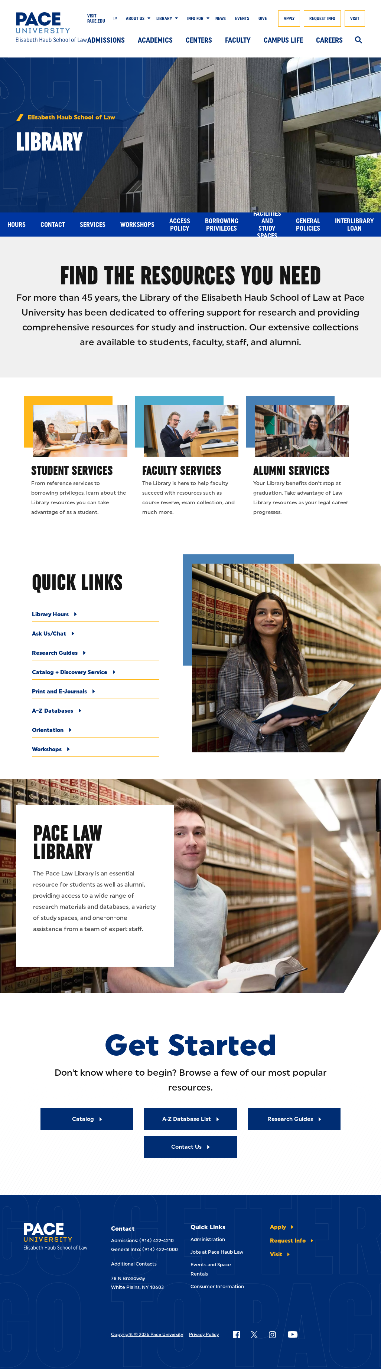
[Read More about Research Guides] (294, 1119)
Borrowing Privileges (221, 224)
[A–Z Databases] (95, 712)
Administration (207, 1239)
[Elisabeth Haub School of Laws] (55, 1237)
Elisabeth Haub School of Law (71, 117)
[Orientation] (95, 732)
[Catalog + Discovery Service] (95, 674)
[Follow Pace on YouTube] (292, 1334)
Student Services (72, 470)
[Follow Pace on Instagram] (272, 1334)
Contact (52, 225)
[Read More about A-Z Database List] (190, 1119)
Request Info (322, 18)
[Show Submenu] (147, 18)
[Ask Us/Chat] (95, 635)
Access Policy (179, 224)
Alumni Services (291, 470)
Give (262, 18)
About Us (135, 18)
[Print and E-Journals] (95, 693)
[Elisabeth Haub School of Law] (51, 27)
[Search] (358, 40)
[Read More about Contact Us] (190, 1147)
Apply (289, 18)
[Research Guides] (95, 655)
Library (164, 18)
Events (242, 18)
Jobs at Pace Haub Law (216, 1252)
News (220, 18)
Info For (195, 18)
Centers (199, 40)
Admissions (106, 40)
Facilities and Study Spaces (267, 224)
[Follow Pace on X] (254, 1334)
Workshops (137, 225)
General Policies (308, 224)
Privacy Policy (204, 1334)
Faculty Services (181, 470)
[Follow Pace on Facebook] (236, 1334)
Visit (354, 18)
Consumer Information (217, 1286)
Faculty (238, 40)
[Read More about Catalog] (86, 1119)
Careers (329, 40)
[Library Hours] (95, 616)
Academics (155, 40)
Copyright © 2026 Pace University (147, 1334)
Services (92, 225)
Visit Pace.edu (96, 18)
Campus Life (283, 40)
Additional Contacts (134, 1264)
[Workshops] (95, 751)
